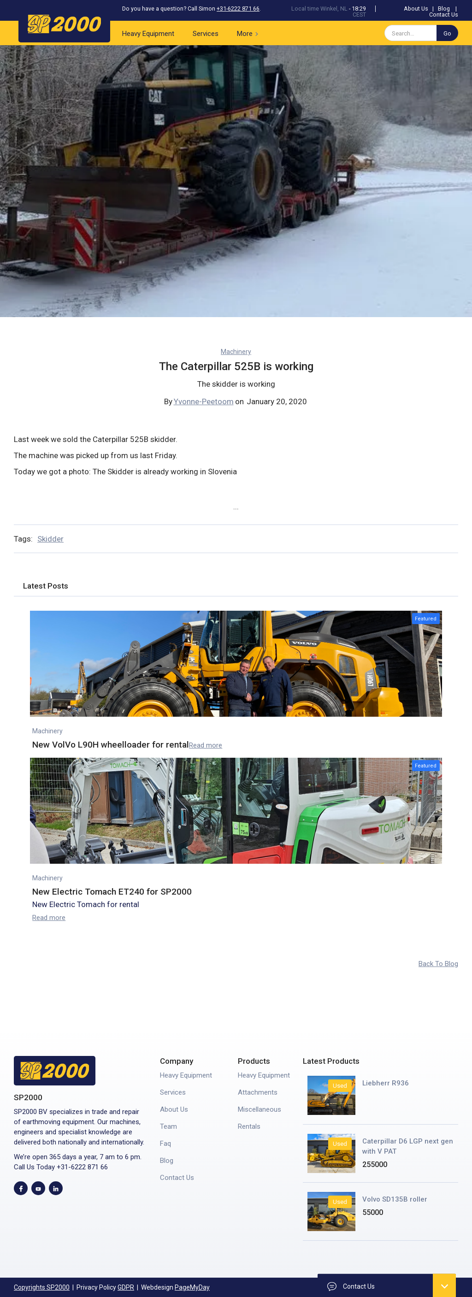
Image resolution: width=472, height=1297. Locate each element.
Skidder (50, 538)
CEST (359, 14)
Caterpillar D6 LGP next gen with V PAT (407, 1146)
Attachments (257, 1092)
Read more (205, 745)
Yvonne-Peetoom (204, 401)
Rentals (249, 1126)
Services (205, 33)
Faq (165, 1143)
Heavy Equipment (148, 33)
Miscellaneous (259, 1109)
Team (168, 1126)
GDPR (126, 1287)
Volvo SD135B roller (394, 1199)
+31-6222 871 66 (238, 8)
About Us (416, 8)
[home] (64, 22)
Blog (444, 8)
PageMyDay (192, 1287)
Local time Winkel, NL (319, 8)
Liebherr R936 (385, 1083)
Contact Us (443, 14)
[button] (249, 33)
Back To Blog (438, 964)
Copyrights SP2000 (42, 1287)
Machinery (236, 351)
